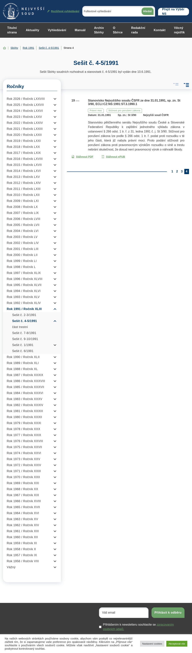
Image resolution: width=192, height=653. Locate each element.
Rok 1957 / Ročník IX (22, 555)
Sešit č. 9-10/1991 (25, 339)
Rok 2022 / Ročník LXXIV (25, 122)
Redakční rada (138, 30)
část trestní (20, 327)
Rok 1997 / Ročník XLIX (24, 273)
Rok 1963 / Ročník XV (22, 519)
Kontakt (160, 30)
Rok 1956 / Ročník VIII (23, 561)
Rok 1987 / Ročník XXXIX (25, 375)
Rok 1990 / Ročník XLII (23, 357)
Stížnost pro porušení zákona (124, 110)
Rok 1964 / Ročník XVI (23, 513)
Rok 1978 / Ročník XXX (23, 429)
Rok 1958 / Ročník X (21, 549)
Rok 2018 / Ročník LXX (23, 146)
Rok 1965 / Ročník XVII (23, 507)
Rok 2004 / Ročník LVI (22, 230)
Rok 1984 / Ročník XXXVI (25, 393)
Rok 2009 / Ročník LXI (23, 200)
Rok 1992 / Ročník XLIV (24, 303)
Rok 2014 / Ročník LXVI (24, 170)
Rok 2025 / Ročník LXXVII (25, 104)
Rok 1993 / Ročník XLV (23, 297)
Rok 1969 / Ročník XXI (23, 483)
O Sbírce (118, 30)
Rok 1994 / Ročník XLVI (24, 291)
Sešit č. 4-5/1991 (49, 47)
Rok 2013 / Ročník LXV (23, 176)
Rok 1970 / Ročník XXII (23, 477)
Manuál (80, 30)
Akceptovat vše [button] (177, 643)
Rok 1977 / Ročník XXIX (24, 435)
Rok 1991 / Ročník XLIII (24, 309)
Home (4, 48)
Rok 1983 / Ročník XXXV (24, 399)
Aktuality (32, 30)
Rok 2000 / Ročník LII (22, 255)
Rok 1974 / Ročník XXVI (24, 453)
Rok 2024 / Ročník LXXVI (25, 110)
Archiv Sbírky (99, 30)
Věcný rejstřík (179, 30)
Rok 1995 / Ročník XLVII (24, 285)
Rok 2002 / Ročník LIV (23, 242)
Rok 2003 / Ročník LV (22, 236)
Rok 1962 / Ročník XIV (23, 525)
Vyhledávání (57, 30)
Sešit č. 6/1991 (22, 351)
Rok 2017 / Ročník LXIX (24, 152)
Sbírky (14, 47)
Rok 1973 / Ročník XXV (23, 459)
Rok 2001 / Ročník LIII (22, 249)
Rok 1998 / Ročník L (21, 267)
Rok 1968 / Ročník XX (22, 489)
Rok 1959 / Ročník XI (22, 543)
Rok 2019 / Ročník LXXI (24, 140)
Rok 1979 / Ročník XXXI (24, 423)
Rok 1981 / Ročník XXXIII (25, 411)
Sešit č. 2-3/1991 (24, 315)
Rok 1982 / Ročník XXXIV (25, 405)
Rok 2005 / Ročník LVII (23, 224)
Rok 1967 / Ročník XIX (23, 495)
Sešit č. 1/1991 (22, 345)
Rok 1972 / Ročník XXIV (24, 465)
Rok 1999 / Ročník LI (22, 261)
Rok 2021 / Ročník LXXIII (25, 128)
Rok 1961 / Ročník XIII (23, 531)
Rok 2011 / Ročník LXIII (23, 188)
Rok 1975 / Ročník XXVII (24, 447)
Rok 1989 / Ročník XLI (23, 363)
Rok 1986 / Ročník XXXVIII (26, 381)
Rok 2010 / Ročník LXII (23, 194)
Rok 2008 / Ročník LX (22, 206)
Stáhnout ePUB (113, 156)
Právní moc (96, 110)
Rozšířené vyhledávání (63, 11)
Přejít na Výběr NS (173, 11)
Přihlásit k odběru (168, 612)
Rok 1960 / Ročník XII (22, 537)
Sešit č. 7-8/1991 (24, 333)
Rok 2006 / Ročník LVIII (23, 218)
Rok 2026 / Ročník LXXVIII (26, 98)
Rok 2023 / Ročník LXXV (24, 116)
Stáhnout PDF (82, 156)
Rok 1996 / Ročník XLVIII (24, 279)
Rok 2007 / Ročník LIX (23, 212)
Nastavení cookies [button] (152, 643)
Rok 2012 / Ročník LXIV (24, 182)
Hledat (147, 11)
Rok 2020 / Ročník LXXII (24, 134)
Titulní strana (12, 30)
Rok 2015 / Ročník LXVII (24, 164)
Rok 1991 (28, 47)
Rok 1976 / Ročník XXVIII (25, 441)
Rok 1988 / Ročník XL (22, 369)
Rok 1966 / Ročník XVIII (24, 501)
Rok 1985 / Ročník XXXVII (25, 387)
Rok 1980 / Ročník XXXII (24, 417)
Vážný (11, 567)
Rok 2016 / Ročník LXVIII (25, 158)
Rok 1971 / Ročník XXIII (24, 471)
